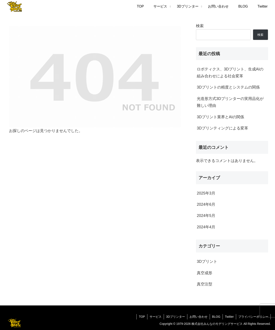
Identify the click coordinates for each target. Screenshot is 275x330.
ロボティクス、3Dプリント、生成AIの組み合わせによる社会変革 (230, 72)
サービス (156, 316)
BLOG (216, 316)
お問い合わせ (198, 316)
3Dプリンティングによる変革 (222, 128)
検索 (200, 26)
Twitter (229, 316)
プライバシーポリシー (253, 316)
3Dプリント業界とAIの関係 (220, 117)
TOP (142, 316)
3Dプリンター (175, 316)
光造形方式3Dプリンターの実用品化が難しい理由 (230, 102)
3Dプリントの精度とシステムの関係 (228, 87)
